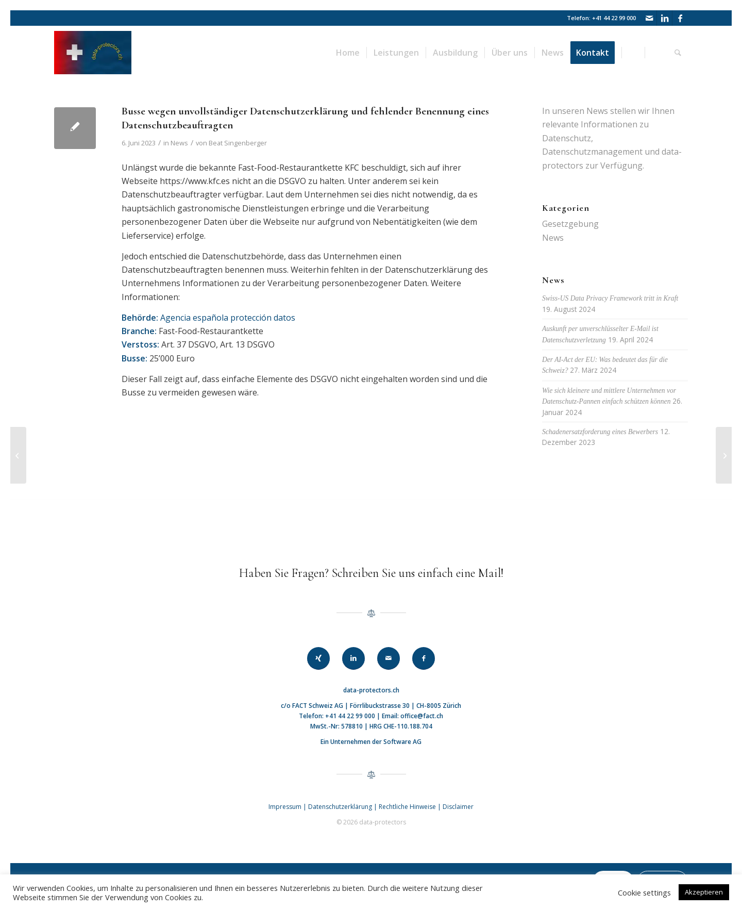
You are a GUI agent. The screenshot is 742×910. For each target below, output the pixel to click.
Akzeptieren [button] (704, 892)
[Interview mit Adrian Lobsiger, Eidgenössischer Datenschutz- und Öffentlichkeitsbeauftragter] (724, 455)
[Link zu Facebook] (680, 18)
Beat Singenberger (238, 142)
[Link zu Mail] (649, 18)
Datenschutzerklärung (340, 806)
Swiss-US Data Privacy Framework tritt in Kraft (610, 298)
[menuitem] (348, 52)
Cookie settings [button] (644, 892)
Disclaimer (458, 806)
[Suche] (678, 52)
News (179, 142)
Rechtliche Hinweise (408, 806)
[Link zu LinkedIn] (664, 18)
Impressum (284, 806)
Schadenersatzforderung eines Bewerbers (600, 432)
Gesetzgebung (570, 223)
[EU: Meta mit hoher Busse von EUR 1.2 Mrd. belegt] (18, 455)
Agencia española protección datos (227, 317)
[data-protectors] (92, 52)
